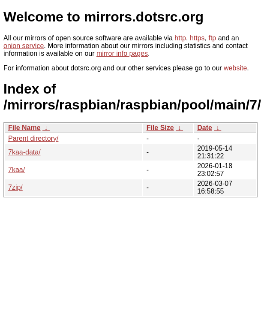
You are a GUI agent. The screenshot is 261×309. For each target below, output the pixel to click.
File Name (24, 127)
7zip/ (15, 187)
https (197, 38)
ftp (212, 38)
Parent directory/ (33, 138)
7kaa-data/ (24, 152)
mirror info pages (122, 53)
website (235, 68)
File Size (160, 127)
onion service (23, 45)
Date (204, 127)
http (180, 38)
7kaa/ (16, 169)
